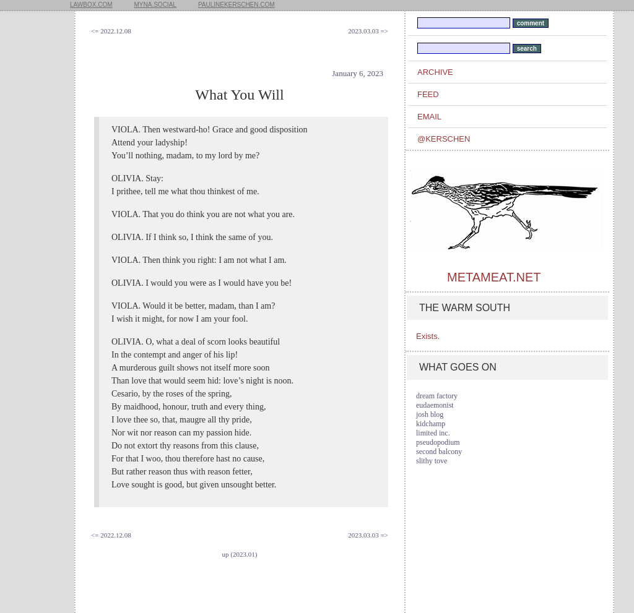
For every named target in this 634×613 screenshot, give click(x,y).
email (429, 117)
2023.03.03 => (368, 31)
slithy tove (431, 461)
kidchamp (430, 423)
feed (428, 94)
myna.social (155, 4)
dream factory (437, 396)
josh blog (429, 414)
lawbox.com (91, 4)
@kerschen (443, 139)
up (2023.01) (240, 554)
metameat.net (494, 277)
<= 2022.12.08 (111, 31)
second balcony (439, 451)
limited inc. (433, 433)
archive (435, 72)
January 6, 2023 (357, 73)
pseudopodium (438, 442)
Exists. (428, 336)
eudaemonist (435, 405)
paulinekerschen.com (236, 4)
